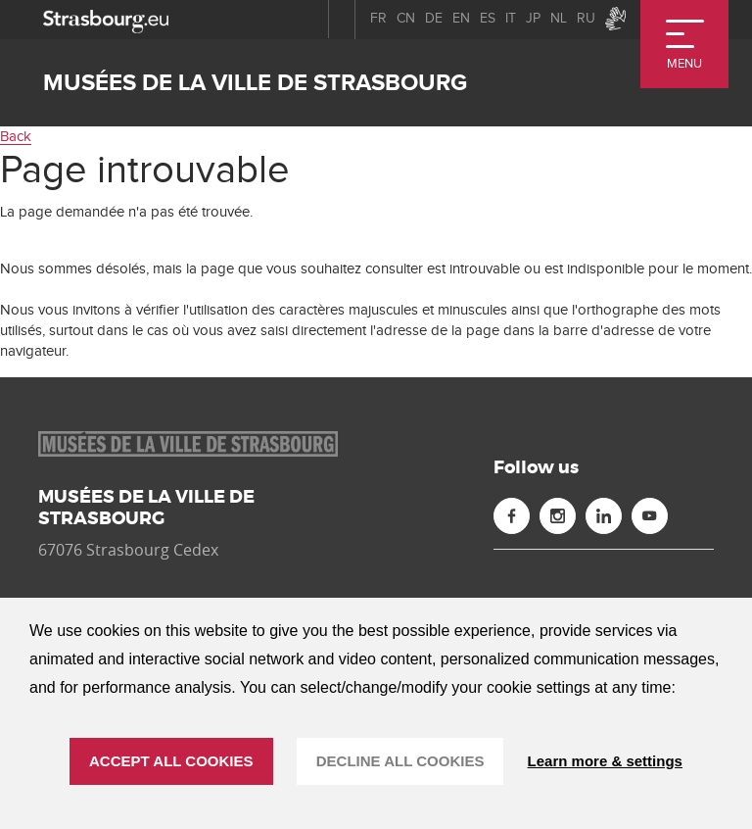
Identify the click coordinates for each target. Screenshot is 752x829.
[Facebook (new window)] (512, 516)
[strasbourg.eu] (105, 19)
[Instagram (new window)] (558, 516)
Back (15, 136)
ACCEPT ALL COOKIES (171, 761)
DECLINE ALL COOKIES (400, 761)
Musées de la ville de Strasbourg (255, 83)
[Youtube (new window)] (650, 516)
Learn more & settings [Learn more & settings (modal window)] (605, 761)
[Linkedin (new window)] (604, 516)
